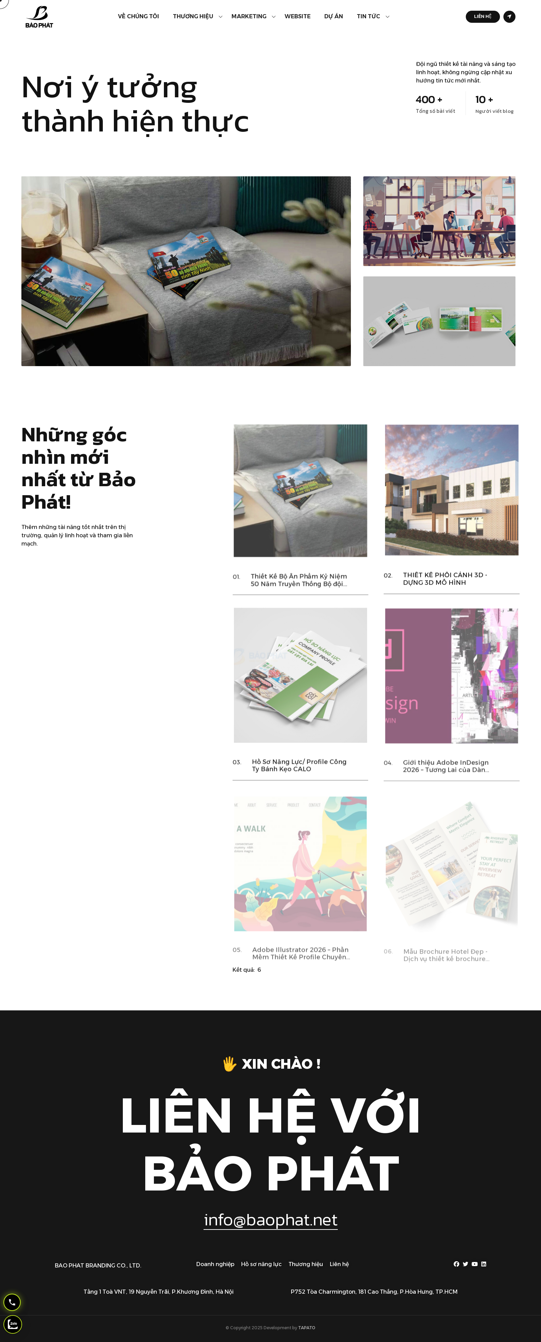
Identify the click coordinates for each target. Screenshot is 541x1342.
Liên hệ (339, 1264)
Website (298, 16)
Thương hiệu (193, 16)
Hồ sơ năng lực (261, 1264)
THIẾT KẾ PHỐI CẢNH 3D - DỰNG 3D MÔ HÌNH (445, 589)
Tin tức (368, 16)
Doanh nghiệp (215, 1264)
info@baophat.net (271, 1219)
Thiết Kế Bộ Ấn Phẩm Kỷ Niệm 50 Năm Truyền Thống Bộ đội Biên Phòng (298, 591)
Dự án (333, 16)
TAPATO (306, 1327)
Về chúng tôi (138, 16)
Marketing (249, 16)
